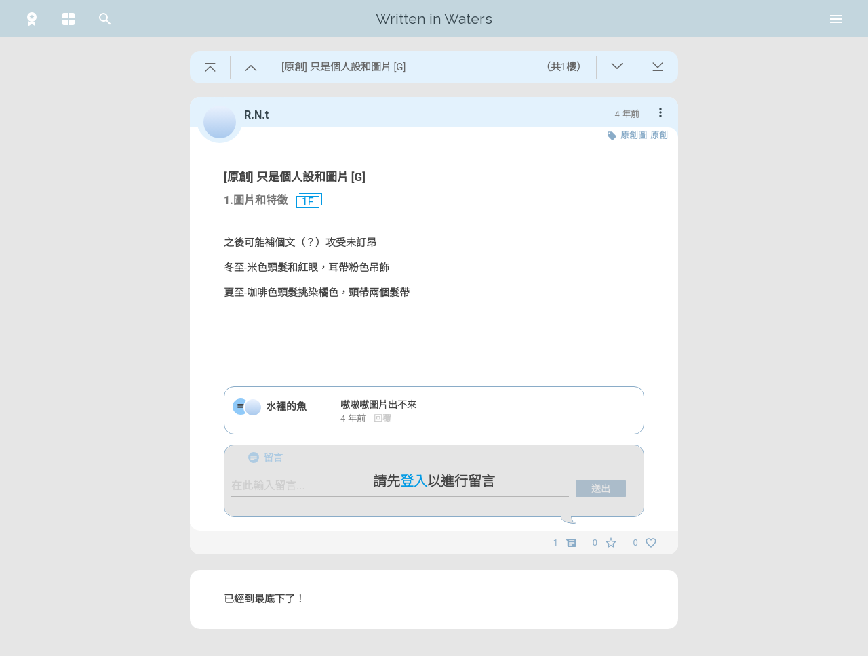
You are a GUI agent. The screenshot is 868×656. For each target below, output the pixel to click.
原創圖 (633, 135)
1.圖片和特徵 (256, 200)
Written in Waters (434, 18)
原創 (659, 135)
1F (302, 202)
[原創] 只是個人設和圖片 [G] (295, 177)
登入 (413, 481)
